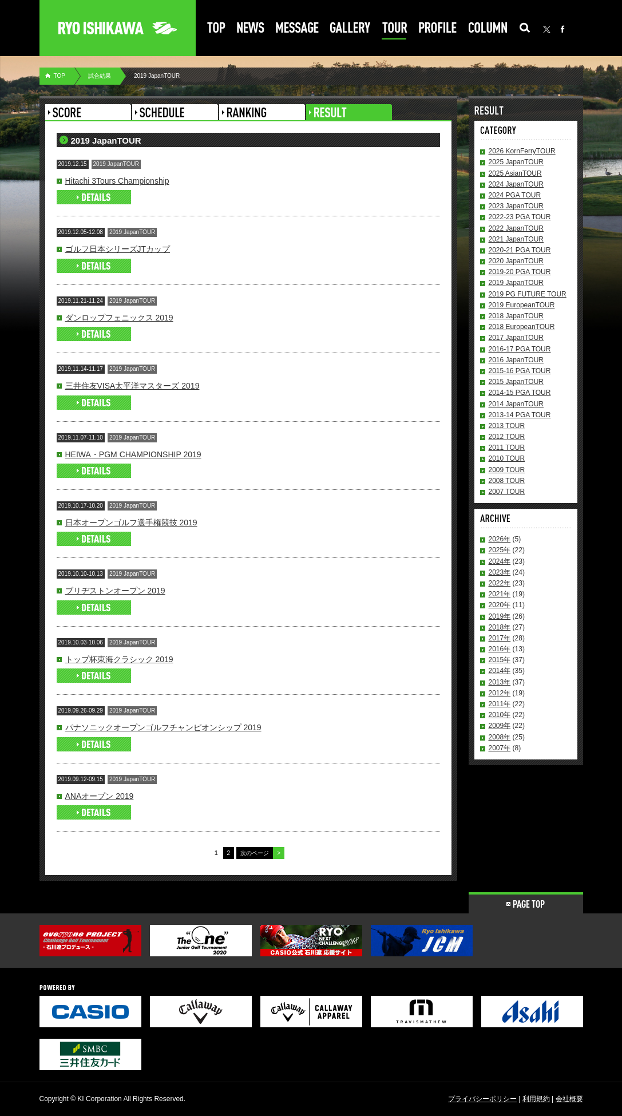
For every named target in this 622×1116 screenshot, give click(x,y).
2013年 (500, 682)
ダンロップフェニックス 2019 (119, 317)
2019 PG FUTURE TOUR (527, 294)
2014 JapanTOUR (516, 404)
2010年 (500, 715)
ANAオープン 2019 (99, 796)
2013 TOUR (507, 426)
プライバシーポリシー (482, 1099)
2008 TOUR (507, 481)
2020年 (500, 605)
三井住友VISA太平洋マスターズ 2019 (132, 385)
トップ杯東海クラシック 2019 (119, 659)
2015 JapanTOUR (516, 382)
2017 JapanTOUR (516, 338)
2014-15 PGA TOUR (520, 393)
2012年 (500, 693)
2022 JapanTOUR (516, 228)
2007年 (500, 748)
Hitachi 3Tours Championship (117, 180)
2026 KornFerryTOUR (522, 151)
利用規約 (536, 1099)
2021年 (500, 594)
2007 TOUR (507, 492)
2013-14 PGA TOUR (520, 415)
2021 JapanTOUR (516, 239)
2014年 (500, 671)
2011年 (500, 704)
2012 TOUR (507, 437)
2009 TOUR (507, 470)
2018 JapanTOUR (516, 316)
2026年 (500, 539)
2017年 (500, 638)
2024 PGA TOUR (515, 195)
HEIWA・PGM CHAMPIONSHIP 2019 (133, 454)
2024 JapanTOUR (516, 184)
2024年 (500, 561)
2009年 (500, 726)
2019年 (500, 616)
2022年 (500, 583)
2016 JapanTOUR (516, 360)
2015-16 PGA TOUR (520, 371)
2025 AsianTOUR (515, 173)
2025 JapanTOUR (516, 162)
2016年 (500, 649)
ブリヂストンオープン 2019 (115, 590)
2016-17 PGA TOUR (520, 349)
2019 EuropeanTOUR (522, 305)
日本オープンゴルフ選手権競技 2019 (131, 522)
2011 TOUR (507, 448)
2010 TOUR (507, 458)
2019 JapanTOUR (516, 283)
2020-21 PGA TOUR (520, 250)
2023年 (500, 572)
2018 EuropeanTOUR (522, 327)
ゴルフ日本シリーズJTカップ (118, 249)
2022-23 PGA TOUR (520, 217)
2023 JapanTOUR (516, 206)
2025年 (500, 550)
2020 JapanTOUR (516, 261)
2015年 (500, 660)
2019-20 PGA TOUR (520, 272)
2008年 (500, 737)
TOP (59, 76)
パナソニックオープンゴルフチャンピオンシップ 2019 (163, 727)
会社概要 (569, 1099)
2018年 (500, 627)
